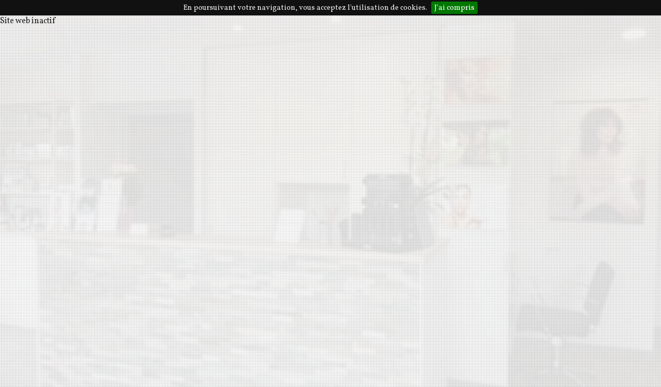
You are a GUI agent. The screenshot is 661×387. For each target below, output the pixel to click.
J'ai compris (454, 8)
